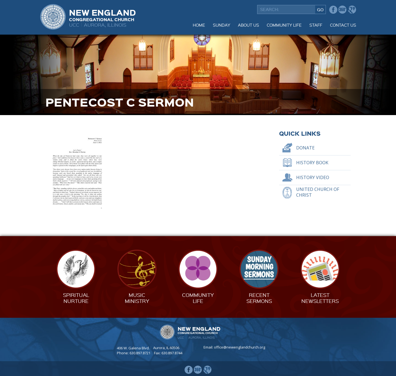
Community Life (284, 25)
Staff (315, 25)
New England (102, 15)
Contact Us (343, 25)
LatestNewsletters (320, 297)
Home (199, 25)
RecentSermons (259, 297)
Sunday (221, 25)
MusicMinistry (137, 297)
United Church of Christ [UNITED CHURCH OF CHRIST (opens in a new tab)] (317, 192)
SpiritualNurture (76, 297)
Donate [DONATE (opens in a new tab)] (305, 148)
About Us (248, 25)
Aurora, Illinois (105, 24)
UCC (74, 24)
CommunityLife (198, 297)
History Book (312, 163)
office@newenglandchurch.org (239, 347)
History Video (312, 177)
